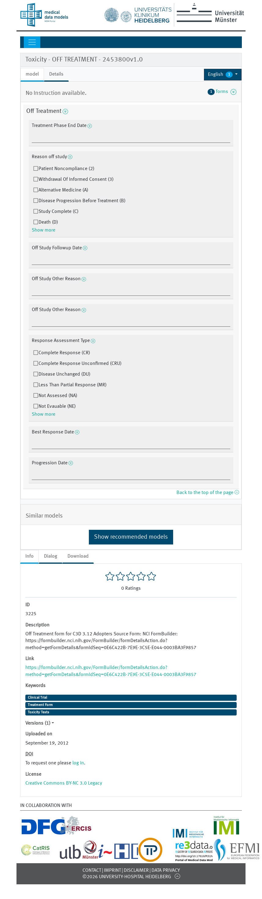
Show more (43, 230)
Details (56, 74)
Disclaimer (136, 870)
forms (222, 91)
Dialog (50, 556)
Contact (91, 870)
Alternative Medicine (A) (63, 190)
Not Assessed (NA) (57, 395)
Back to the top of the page (207, 492)
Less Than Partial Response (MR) (72, 385)
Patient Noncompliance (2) (66, 168)
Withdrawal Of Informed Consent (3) (76, 179)
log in (78, 763)
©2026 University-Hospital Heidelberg (126, 877)
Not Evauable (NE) (57, 406)
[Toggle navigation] (32, 42)
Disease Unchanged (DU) (64, 374)
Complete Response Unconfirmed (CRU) (80, 363)
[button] (223, 74)
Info (29, 556)
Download (78, 556)
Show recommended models (131, 537)
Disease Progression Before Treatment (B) (82, 201)
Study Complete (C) (58, 211)
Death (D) (48, 222)
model (32, 74)
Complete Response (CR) (64, 353)
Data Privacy (165, 870)
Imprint (112, 870)
